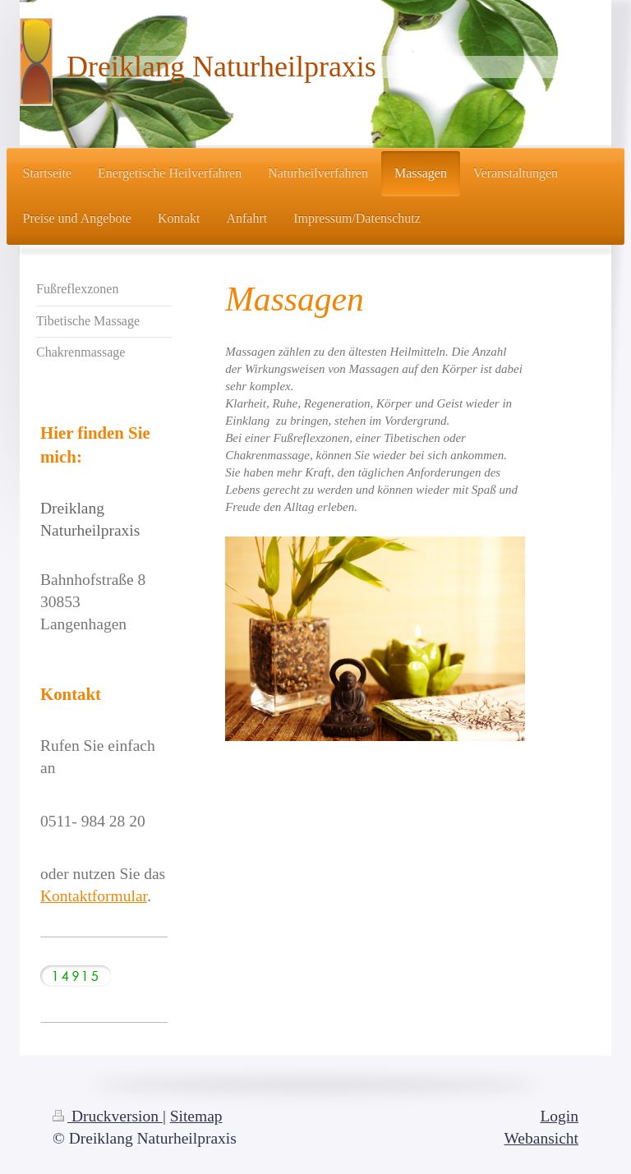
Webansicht (541, 1138)
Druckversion (108, 1116)
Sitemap (196, 1116)
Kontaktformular (93, 896)
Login (559, 1116)
